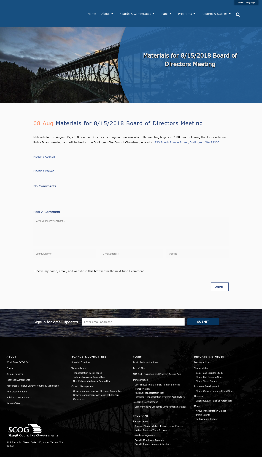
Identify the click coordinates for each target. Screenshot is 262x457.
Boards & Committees (136, 7)
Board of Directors (80, 349)
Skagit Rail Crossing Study (209, 364)
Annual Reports (15, 361)
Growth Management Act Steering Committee (97, 378)
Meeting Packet (43, 157)
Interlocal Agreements (18, 366)
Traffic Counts (203, 401)
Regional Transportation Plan (149, 379)
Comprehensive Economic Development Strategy (160, 393)
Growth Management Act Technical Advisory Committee (96, 384)
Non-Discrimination (17, 378)
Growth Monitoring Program (149, 427)
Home (93, 7)
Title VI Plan (139, 355)
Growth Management (82, 373)
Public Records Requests (19, 384)
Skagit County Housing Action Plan (214, 387)
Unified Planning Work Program (151, 417)
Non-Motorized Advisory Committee (91, 368)
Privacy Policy (213, 452)
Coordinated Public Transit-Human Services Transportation (157, 373)
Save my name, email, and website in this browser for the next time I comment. (91, 257)
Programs (186, 7)
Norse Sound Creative (121, 452)
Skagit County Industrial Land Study (215, 378)
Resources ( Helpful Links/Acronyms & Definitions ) (33, 372)
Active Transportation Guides (211, 397)
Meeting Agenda (44, 143)
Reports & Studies (216, 7)
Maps (196, 393)
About (107, 7)
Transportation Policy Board (87, 359)
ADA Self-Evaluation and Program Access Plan (157, 361)
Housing (198, 383)
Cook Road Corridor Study (209, 359)
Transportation (79, 355)
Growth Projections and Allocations (153, 431)
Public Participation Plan (145, 349)
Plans (166, 7)
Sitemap (250, 452)
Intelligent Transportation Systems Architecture (160, 383)
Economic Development (145, 388)
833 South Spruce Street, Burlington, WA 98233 (187, 129)
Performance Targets (206, 406)
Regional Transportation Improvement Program (159, 413)
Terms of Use (13, 390)
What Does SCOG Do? (18, 349)
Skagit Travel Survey (206, 368)
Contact (11, 355)
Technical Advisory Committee (89, 364)
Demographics (201, 349)
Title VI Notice (234, 452)
